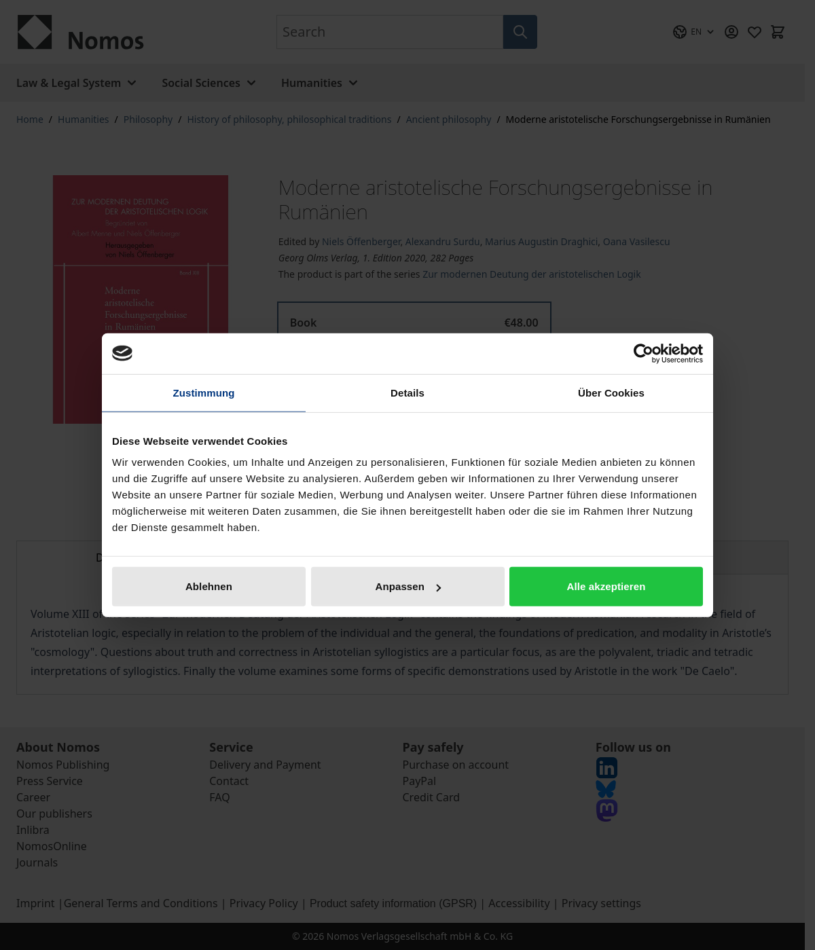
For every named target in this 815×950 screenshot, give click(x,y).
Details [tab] (407, 392)
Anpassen (408, 586)
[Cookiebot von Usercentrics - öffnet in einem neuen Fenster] (643, 353)
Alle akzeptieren (606, 586)
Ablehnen (208, 586)
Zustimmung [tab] (204, 392)
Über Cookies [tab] (611, 392)
